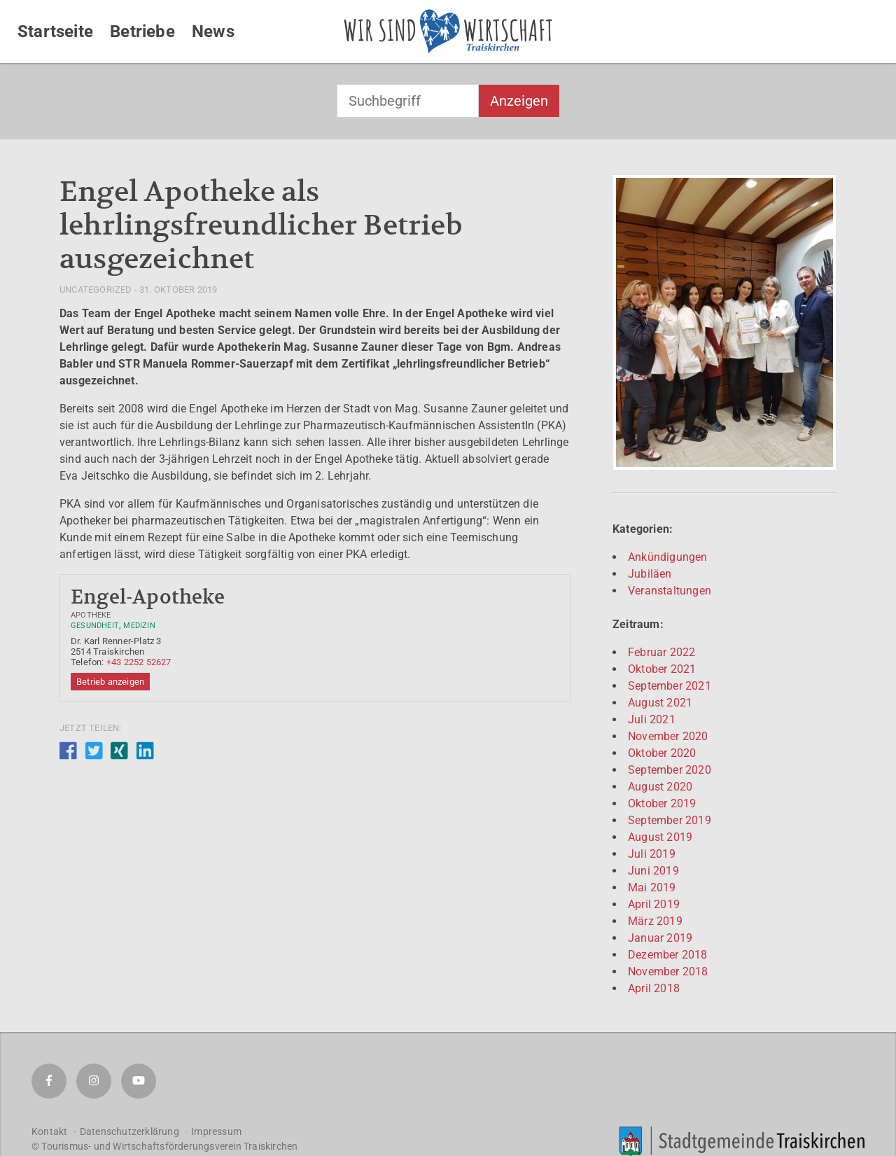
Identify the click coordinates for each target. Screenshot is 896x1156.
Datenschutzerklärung (129, 1131)
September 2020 (669, 770)
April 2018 (654, 988)
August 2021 (660, 702)
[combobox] (408, 101)
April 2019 (654, 904)
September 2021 (669, 685)
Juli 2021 (652, 719)
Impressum (216, 1131)
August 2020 (660, 786)
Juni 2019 (653, 870)
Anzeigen (519, 100)
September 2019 (669, 820)
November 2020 (668, 736)
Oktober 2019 (662, 803)
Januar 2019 (660, 938)
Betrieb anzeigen (110, 681)
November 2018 (668, 971)
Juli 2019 (652, 854)
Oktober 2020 (662, 753)
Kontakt (49, 1131)
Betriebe (142, 31)
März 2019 (655, 921)
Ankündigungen (668, 557)
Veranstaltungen (669, 590)
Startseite (55, 31)
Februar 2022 (661, 652)
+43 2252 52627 (139, 662)
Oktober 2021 (662, 669)
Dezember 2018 (668, 954)
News (213, 31)
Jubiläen (650, 573)
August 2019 (660, 837)
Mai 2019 (652, 887)
